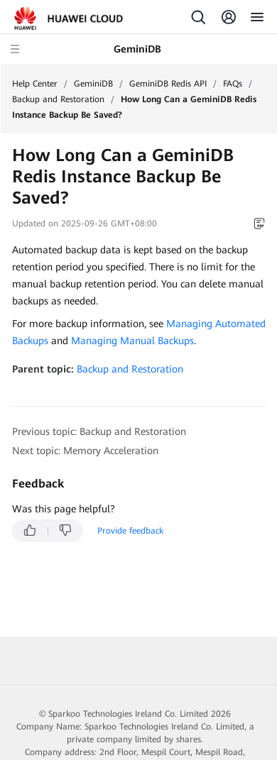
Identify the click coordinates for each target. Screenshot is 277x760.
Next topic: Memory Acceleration (85, 450)
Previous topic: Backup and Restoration (99, 431)
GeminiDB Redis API (168, 84)
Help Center (35, 84)
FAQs (232, 84)
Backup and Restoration (58, 99)
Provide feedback (130, 531)
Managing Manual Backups (132, 340)
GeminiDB (93, 84)
